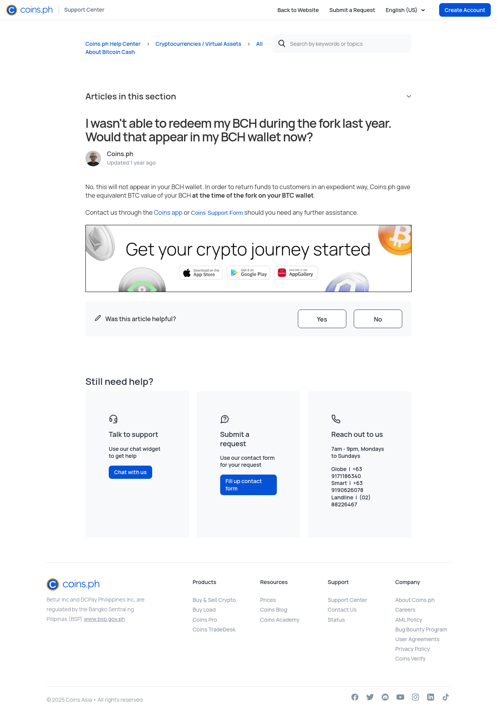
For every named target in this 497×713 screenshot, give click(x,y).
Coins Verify (410, 658)
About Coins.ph (414, 599)
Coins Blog (273, 609)
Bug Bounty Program (421, 629)
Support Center (84, 9)
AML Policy (408, 619)
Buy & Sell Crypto (214, 599)
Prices (268, 599)
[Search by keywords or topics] (342, 43)
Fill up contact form (244, 484)
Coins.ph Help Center (113, 43)
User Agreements (417, 639)
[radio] (322, 319)
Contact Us (342, 609)
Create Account (465, 10)
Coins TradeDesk (214, 629)
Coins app (168, 212)
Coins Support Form (217, 212)
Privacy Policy (412, 648)
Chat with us (130, 472)
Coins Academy (279, 619)
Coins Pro (205, 619)
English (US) (402, 10)
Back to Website (298, 10)
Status (336, 619)
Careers (405, 609)
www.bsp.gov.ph (104, 619)
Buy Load (204, 609)
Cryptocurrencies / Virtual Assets (198, 43)
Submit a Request (352, 10)
